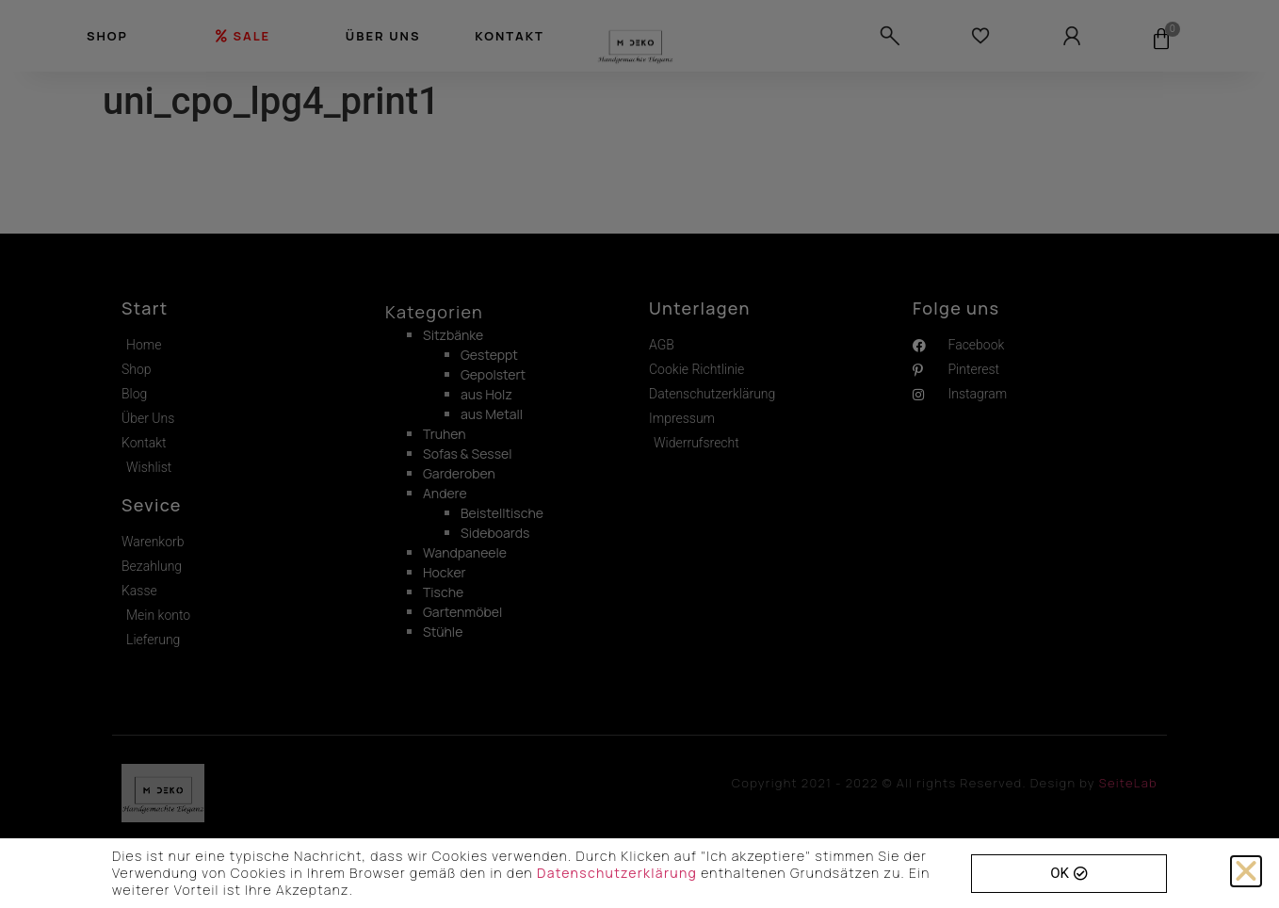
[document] (639, 454)
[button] (1246, 871)
